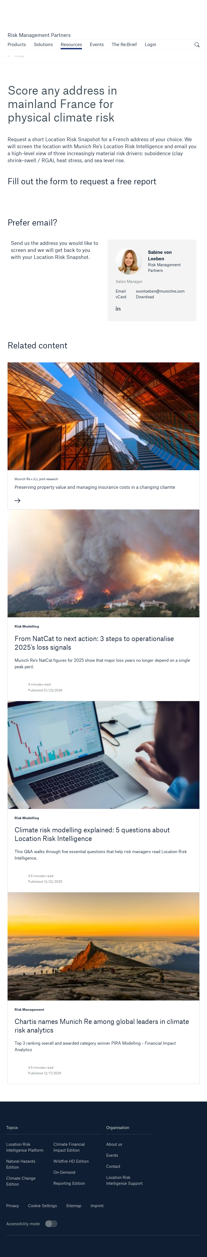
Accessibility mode (31, 1223)
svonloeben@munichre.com (160, 291)
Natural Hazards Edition (20, 1164)
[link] (71, 44)
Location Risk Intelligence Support (124, 1180)
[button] (17, 44)
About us (114, 1144)
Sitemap (73, 1205)
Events (112, 1155)
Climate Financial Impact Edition (69, 1147)
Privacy (12, 1205)
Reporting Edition (69, 1183)
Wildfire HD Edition (71, 1161)
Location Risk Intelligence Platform (24, 1147)
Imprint (97, 1205)
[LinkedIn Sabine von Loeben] (118, 308)
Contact (113, 1166)
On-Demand (64, 1172)
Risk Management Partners (39, 35)
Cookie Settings (42, 1205)
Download (145, 296)
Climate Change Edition (21, 1181)
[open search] (197, 45)
